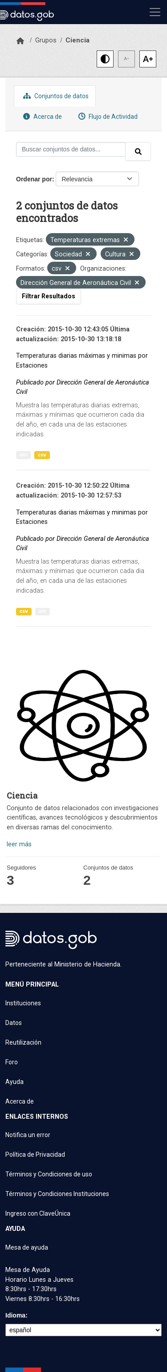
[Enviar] (138, 151)
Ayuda (14, 1081)
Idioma (15, 1315)
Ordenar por (34, 179)
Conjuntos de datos (55, 95)
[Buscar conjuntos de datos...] (71, 149)
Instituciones (23, 1003)
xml (23, 455)
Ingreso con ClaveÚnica (37, 1213)
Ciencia (77, 40)
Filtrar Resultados (48, 296)
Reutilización (23, 1042)
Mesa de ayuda (26, 1247)
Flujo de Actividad (107, 116)
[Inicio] (20, 41)
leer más (19, 844)
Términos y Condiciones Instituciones (57, 1193)
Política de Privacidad (35, 1154)
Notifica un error (27, 1134)
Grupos (46, 40)
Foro (11, 1062)
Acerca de (41, 116)
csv (42, 455)
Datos (13, 1022)
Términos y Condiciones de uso (48, 1174)
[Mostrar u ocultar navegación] (155, 12)
